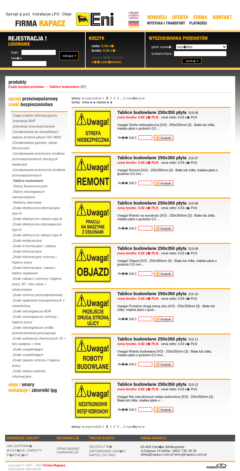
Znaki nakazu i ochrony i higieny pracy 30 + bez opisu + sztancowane (37, 284)
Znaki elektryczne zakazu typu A (37, 235)
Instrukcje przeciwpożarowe (34, 126)
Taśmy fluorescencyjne (30, 186)
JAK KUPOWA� (19, 446)
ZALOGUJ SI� (100, 446)
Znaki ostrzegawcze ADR (32, 311)
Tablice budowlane (28, 180)
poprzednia (93, 98)
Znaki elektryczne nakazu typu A (37, 219)
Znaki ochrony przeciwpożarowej (37, 295)
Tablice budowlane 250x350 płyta (151, 112)
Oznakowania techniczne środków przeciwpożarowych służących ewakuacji (38, 159)
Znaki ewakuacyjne (27, 240)
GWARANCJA (67, 452)
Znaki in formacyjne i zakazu (34, 246)
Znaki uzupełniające (28, 349)
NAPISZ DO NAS (102, 455)
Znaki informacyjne (27, 251)
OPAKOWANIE (68, 448)
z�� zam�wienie (106, 62)
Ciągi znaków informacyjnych (35, 115)
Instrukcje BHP (24, 121)
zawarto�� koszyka (108, 57)
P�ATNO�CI (17, 455)
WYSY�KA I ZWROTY (24, 450)
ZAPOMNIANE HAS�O (107, 451)
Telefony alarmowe (27, 202)
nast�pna (134, 98)
